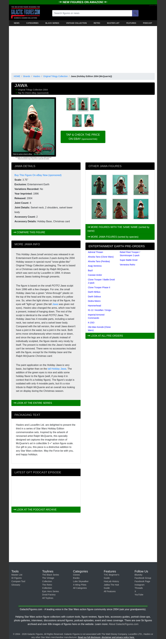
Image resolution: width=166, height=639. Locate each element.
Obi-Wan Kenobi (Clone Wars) (99, 329)
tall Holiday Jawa (57, 368)
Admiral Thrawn (95, 252)
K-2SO (91, 322)
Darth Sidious (94, 296)
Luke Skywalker (81, 581)
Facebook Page (142, 581)
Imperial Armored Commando (96, 316)
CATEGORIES (32, 23)
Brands (26, 76)
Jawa (55, 304)
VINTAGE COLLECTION (76, 23)
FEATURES (131, 23)
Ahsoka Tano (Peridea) (99, 261)
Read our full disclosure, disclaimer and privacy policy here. (106, 637)
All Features (110, 591)
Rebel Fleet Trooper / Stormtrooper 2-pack (130, 254)
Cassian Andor (95, 275)
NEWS (16, 23)
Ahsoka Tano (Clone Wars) (101, 257)
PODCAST (147, 23)
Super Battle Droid (128, 260)
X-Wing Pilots (79, 585)
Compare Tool (18, 581)
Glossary (15, 585)
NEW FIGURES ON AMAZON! (83, 2)
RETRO (97, 23)
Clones (76, 574)
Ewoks (76, 578)
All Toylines (47, 598)
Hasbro (36, 76)
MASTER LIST (113, 23)
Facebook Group (143, 578)
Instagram (139, 585)
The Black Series (50, 574)
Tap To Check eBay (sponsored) (33, 93)
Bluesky (138, 574)
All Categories (80, 588)
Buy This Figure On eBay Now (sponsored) (38, 175)
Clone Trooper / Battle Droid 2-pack (101, 281)
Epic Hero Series (50, 591)
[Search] (135, 13)
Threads (139, 588)
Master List (16, 574)
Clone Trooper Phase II (99, 287)
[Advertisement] (83, 48)
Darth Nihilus (94, 292)
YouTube (139, 594)
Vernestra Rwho (127, 264)
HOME (17, 76)
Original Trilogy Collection (55, 76)
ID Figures (16, 578)
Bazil (90, 270)
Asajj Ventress (95, 266)
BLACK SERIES (52, 23)
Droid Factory (49, 594)
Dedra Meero (94, 301)
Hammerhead (94, 305)
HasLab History (111, 581)
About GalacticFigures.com (123, 624)
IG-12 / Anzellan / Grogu (99, 310)
